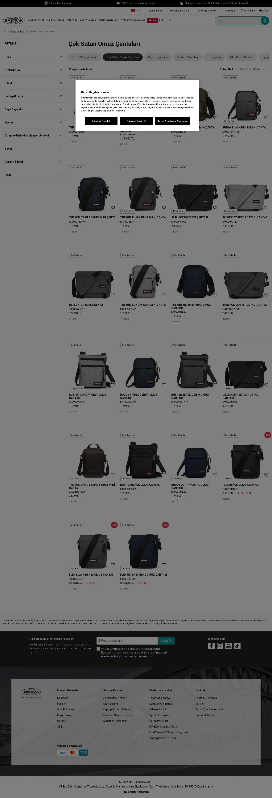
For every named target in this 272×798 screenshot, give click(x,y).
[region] (137, 105)
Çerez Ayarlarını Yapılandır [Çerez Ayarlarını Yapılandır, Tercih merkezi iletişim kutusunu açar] (172, 121)
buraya (151, 104)
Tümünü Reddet (101, 121)
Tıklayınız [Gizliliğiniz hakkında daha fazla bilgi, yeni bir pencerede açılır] (120, 110)
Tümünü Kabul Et (136, 121)
